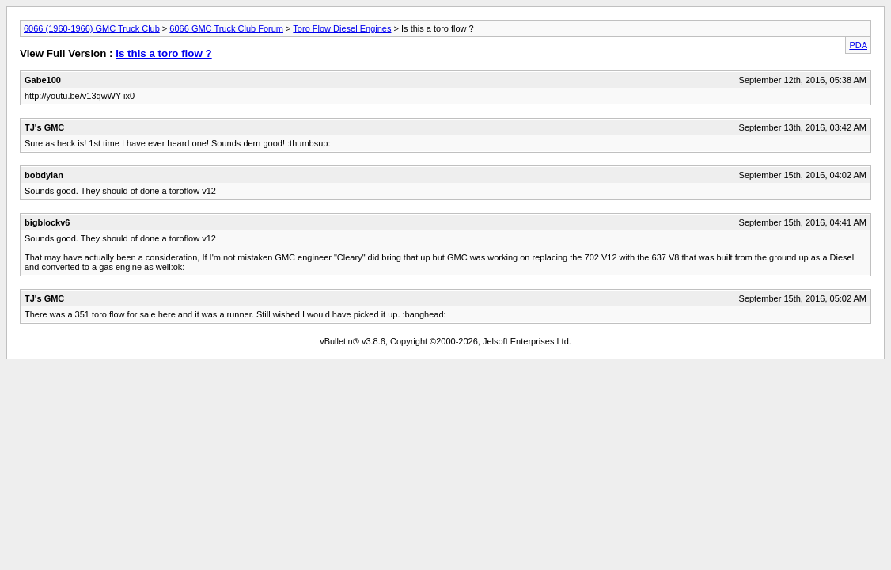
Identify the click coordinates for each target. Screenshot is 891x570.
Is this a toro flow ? (163, 53)
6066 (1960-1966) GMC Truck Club (92, 28)
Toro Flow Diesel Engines (342, 28)
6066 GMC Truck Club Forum (226, 28)
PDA (858, 45)
